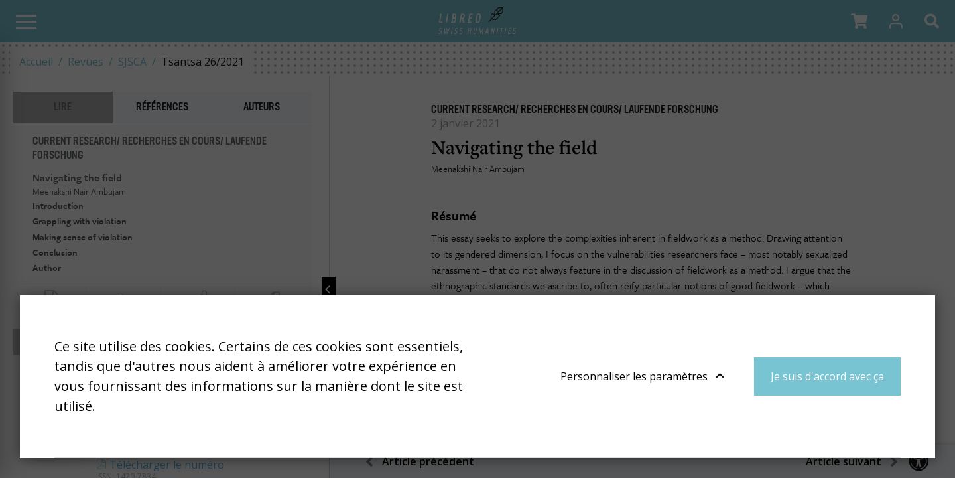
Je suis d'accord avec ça (827, 376)
